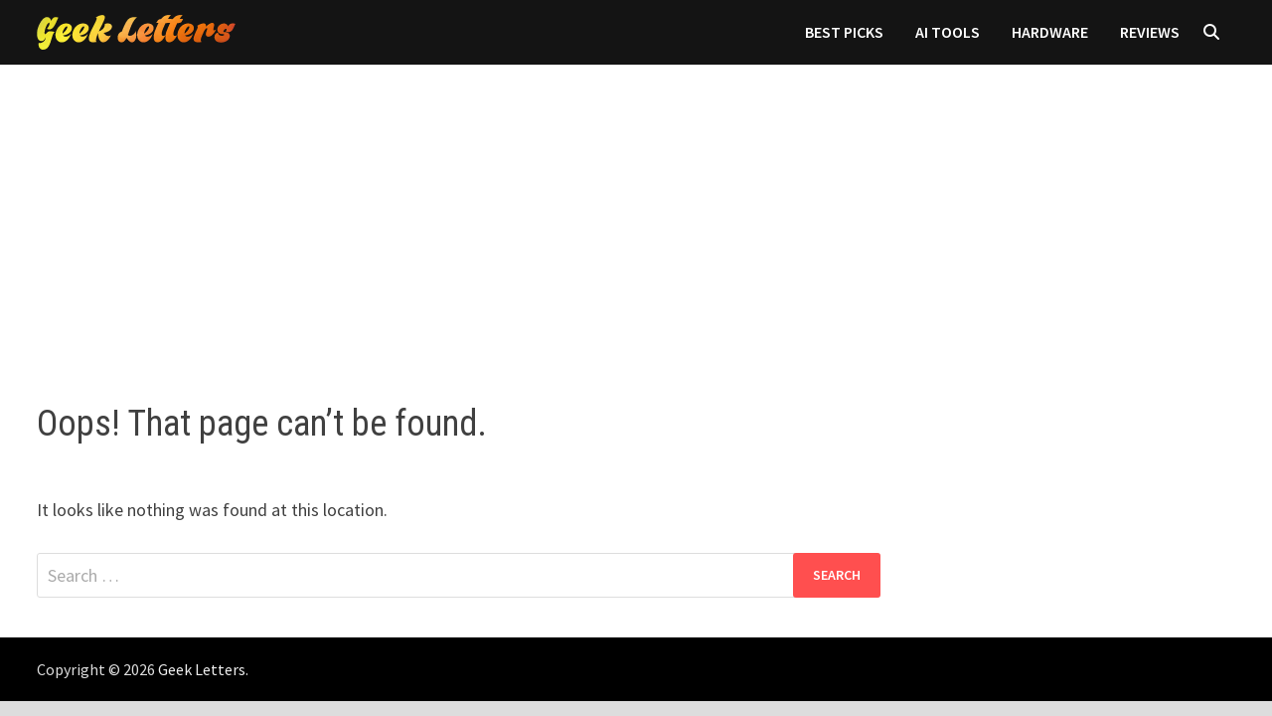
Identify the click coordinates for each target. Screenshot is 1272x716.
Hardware (1050, 32)
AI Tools (947, 32)
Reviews (1150, 32)
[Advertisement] (636, 214)
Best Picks (844, 32)
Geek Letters (201, 669)
